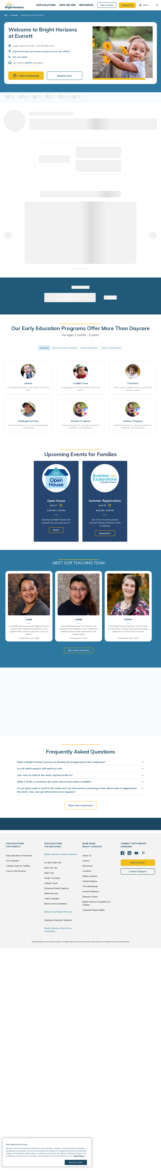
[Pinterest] (143, 856)
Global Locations (90, 879)
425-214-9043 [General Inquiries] (19, 59)
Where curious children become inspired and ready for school (133, 391)
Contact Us (125, 6)
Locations (86, 874)
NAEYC (28, 65)
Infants (28, 386)
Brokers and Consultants (55, 906)
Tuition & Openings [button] (26, 78)
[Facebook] (122, 856)
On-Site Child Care (52, 865)
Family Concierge (52, 881)
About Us (86, 858)
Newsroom (87, 869)
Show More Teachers (78, 653)
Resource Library (90, 899)
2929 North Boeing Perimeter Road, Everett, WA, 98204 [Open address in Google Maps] (41, 53)
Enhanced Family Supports (56, 891)
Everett (14, 17)
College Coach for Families (18, 869)
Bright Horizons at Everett (32, 17)
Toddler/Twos (80, 386)
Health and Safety (89, 350)
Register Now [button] (64, 78)
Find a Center (104, 6)
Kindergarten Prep (28, 424)
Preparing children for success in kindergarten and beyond (28, 429)
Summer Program (80, 424)
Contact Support (138, 874)
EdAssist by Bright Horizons (58, 915)
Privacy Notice (84, 945)
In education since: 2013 (128, 641)
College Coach (51, 886)
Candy (78, 622)
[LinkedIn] (129, 856)
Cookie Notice (96, 945)
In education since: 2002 (29, 641)
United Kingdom (89, 884)
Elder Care (49, 876)
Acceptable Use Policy (110, 945)
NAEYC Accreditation (111, 350)
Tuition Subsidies (52, 901)
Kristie (128, 622)
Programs (44, 350)
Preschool (132, 386)
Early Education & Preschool (19, 858)
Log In (141, 6)
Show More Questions (80, 808)
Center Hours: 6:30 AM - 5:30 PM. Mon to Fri (33, 48)
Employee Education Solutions (58, 923)
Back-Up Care (50, 870)
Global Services (51, 896)
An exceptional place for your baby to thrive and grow (28, 391)
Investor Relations (90, 894)
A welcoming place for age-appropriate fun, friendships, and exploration (80, 429)
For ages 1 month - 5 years (80, 337)
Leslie (29, 622)
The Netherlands (90, 889)
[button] (50, 6)
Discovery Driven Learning (64, 350)
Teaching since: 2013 (78, 641)
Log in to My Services (16, 874)
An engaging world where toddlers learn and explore (80, 391)
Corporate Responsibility (93, 913)
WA (5, 17)
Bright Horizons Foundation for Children (96, 906)
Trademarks (124, 945)
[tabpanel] (56, 504)
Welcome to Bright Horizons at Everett (42, 35)
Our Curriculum (12, 863)
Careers (86, 863)
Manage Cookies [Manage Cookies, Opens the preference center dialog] (75, 1162)
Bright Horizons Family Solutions (60, 857)
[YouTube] (136, 856)
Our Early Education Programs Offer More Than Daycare (80, 330)
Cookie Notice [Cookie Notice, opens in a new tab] (79, 1156)
